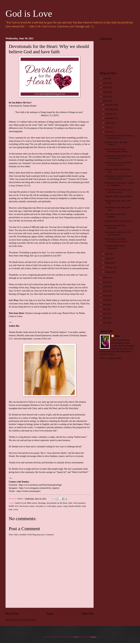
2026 (105, 78)
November (110, 109)
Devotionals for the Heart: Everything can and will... (116, 240)
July (107, 127)
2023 (105, 92)
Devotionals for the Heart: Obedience (115, 215)
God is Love (29, 13)
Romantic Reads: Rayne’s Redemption (115, 247)
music (32, 506)
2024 (105, 87)
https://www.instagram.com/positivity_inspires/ (39, 488)
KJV (17, 506)
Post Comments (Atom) (26, 620)
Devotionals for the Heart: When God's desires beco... (118, 163)
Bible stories (32, 503)
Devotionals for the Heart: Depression (115, 226)
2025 (105, 83)
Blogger (93, 637)
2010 (105, 323)
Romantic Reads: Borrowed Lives (118, 221)
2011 (105, 318)
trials (84, 506)
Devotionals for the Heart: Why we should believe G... (119, 136)
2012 (105, 313)
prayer (59, 506)
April (107, 258)
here (20, 316)
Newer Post (12, 613)
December (109, 105)
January (108, 272)
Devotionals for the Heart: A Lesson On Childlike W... (119, 184)
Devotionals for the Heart (57, 503)
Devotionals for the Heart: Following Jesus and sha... (117, 150)
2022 (105, 97)
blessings (42, 503)
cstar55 (76, 637)
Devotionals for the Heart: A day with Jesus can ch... (118, 191)
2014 (105, 305)
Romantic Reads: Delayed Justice (118, 196)
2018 (105, 286)
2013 (105, 309)
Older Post (87, 613)
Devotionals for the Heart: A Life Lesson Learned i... (118, 157)
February (109, 267)
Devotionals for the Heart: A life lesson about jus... (118, 233)
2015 (105, 300)
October (108, 114)
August (108, 123)
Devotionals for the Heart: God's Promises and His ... (118, 177)
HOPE (11, 506)
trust (10, 509)
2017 (105, 291)
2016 (105, 296)
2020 (105, 277)
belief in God (20, 503)
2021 (105, 101)
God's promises (79, 503)
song (65, 506)
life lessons (24, 506)
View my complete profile (110, 358)
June (107, 132)
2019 (105, 282)
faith (70, 503)
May (107, 254)
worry (15, 509)
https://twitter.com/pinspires (28, 491)
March (108, 263)
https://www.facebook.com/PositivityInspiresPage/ (40, 485)
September (110, 118)
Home (50, 613)
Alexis (117, 336)
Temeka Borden (74, 506)
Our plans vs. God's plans (46, 506)
